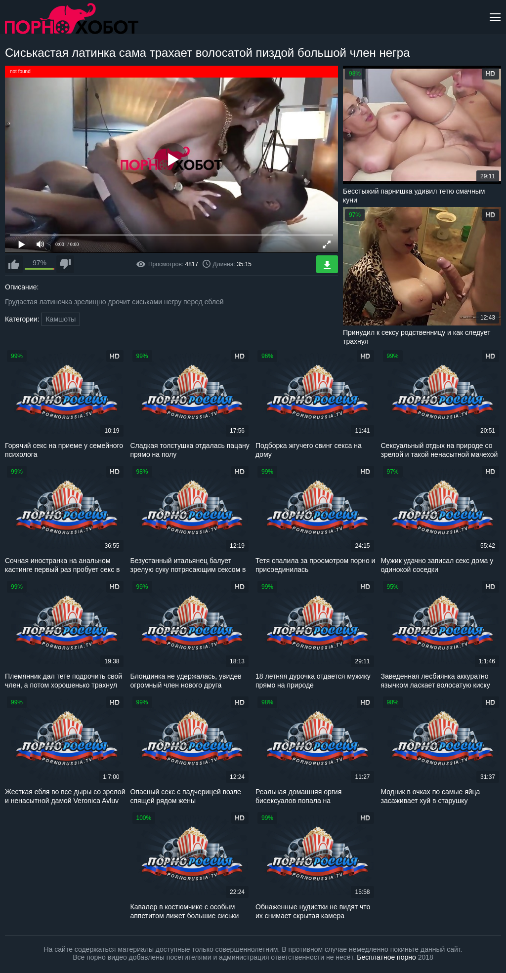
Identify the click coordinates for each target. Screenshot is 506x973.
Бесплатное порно (386, 957)
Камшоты (60, 319)
